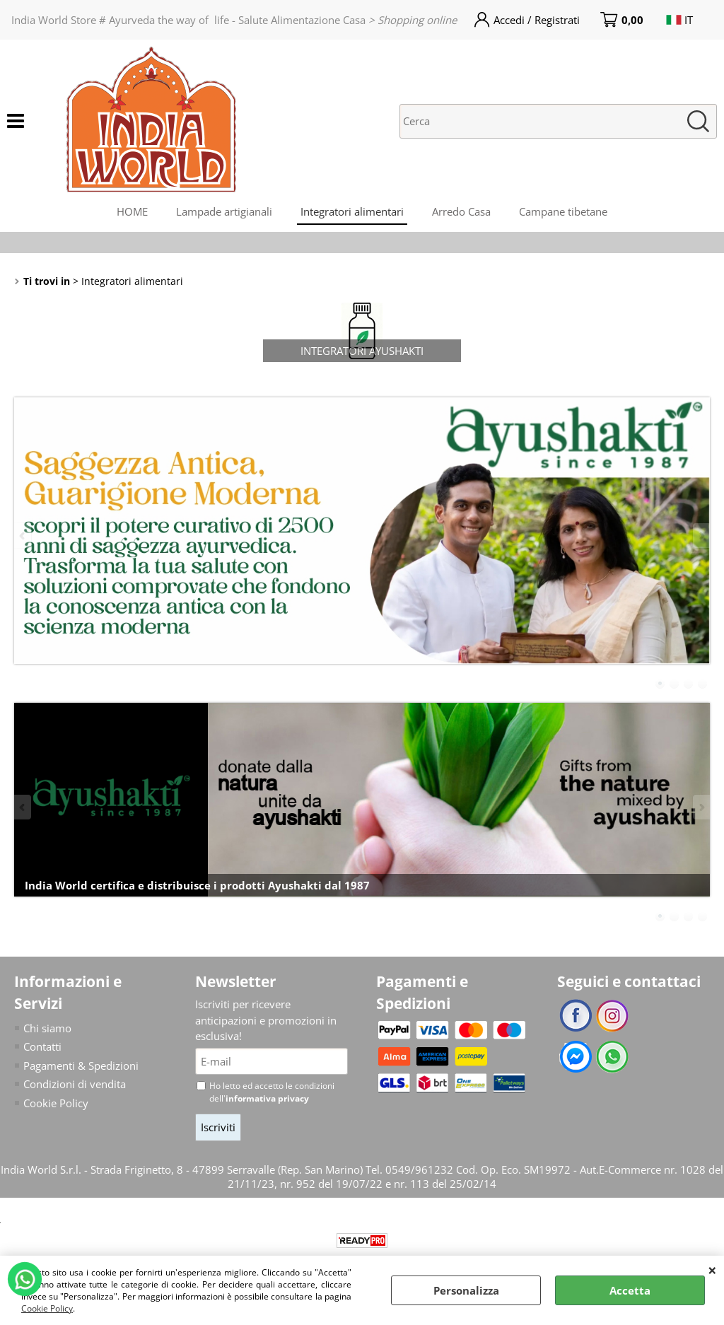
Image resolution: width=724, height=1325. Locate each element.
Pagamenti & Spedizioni (81, 1065)
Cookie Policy (47, 1308)
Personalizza (466, 1290)
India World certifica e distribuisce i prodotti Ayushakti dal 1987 (197, 885)
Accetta (629, 1290)
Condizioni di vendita (74, 1084)
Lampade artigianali (224, 211)
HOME (132, 211)
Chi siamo (47, 1028)
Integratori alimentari (352, 211)
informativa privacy (267, 1098)
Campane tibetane (563, 211)
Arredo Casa (461, 211)
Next (700, 536)
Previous (23, 536)
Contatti (42, 1046)
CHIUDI (712, 1270)
